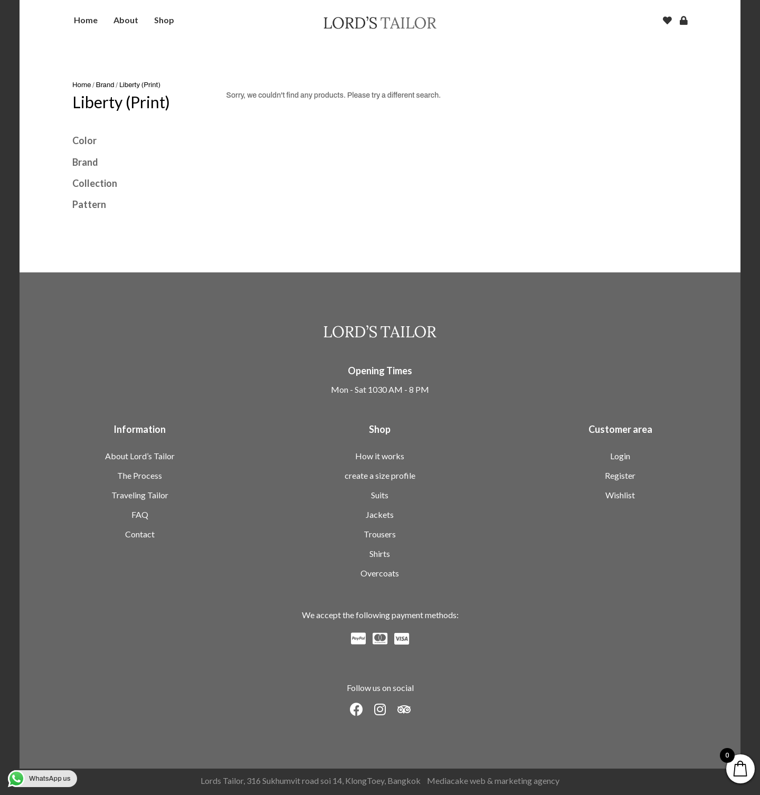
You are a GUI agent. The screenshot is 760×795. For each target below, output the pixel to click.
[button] (356, 709)
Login (620, 456)
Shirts (379, 553)
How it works (379, 456)
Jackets (380, 514)
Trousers (380, 534)
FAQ (139, 514)
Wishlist (620, 495)
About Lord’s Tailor (140, 456)
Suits (379, 495)
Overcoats (379, 573)
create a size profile (380, 475)
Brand (105, 85)
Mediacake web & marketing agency (493, 780)
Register (620, 475)
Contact (140, 534)
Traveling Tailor (139, 495)
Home (81, 85)
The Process (139, 475)
